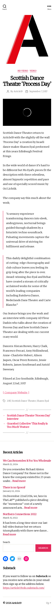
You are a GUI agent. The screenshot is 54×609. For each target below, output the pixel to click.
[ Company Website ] (16, 392)
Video (33, 71)
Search (6, 542)
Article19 (18, 91)
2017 (9, 400)
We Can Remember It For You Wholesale (27, 460)
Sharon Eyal (43, 400)
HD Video (23, 71)
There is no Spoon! (14, 487)
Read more (18, 481)
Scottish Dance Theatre (24, 400)
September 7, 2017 (38, 91)
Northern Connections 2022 (20, 514)
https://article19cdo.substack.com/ (23, 588)
